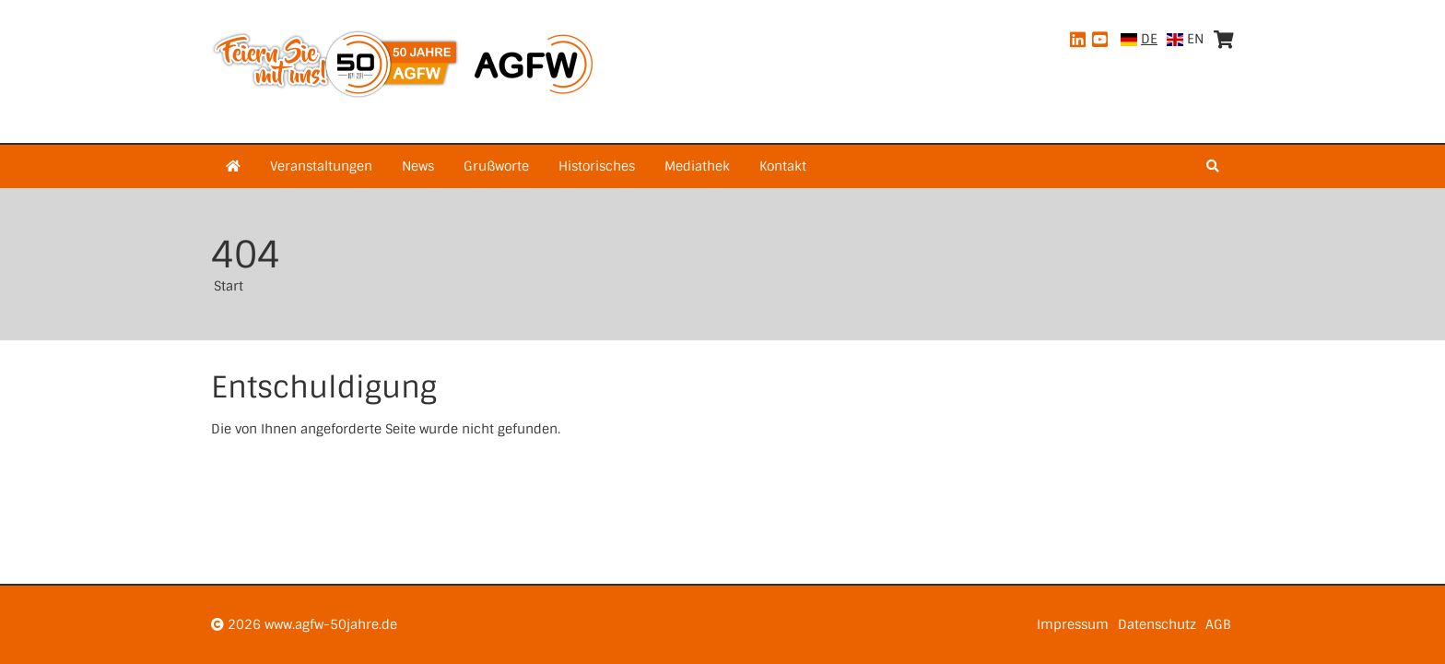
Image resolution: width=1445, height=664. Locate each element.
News (418, 166)
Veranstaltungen (321, 166)
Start (228, 286)
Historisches (596, 166)
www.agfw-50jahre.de (330, 624)
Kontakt (782, 166)
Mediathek (697, 166)
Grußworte (496, 166)
